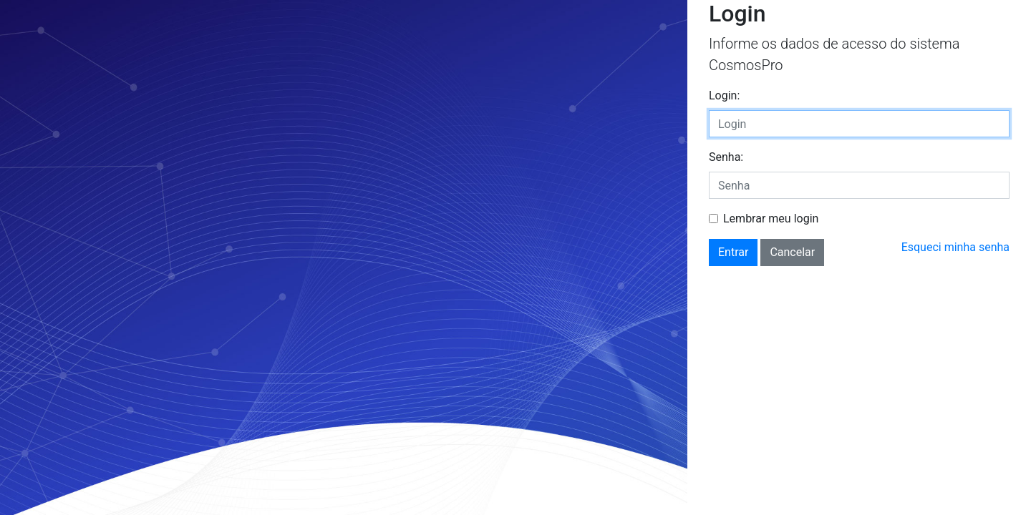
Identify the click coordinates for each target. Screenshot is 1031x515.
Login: (724, 95)
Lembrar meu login (770, 218)
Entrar (733, 252)
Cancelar (792, 252)
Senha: (726, 157)
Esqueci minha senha (955, 247)
